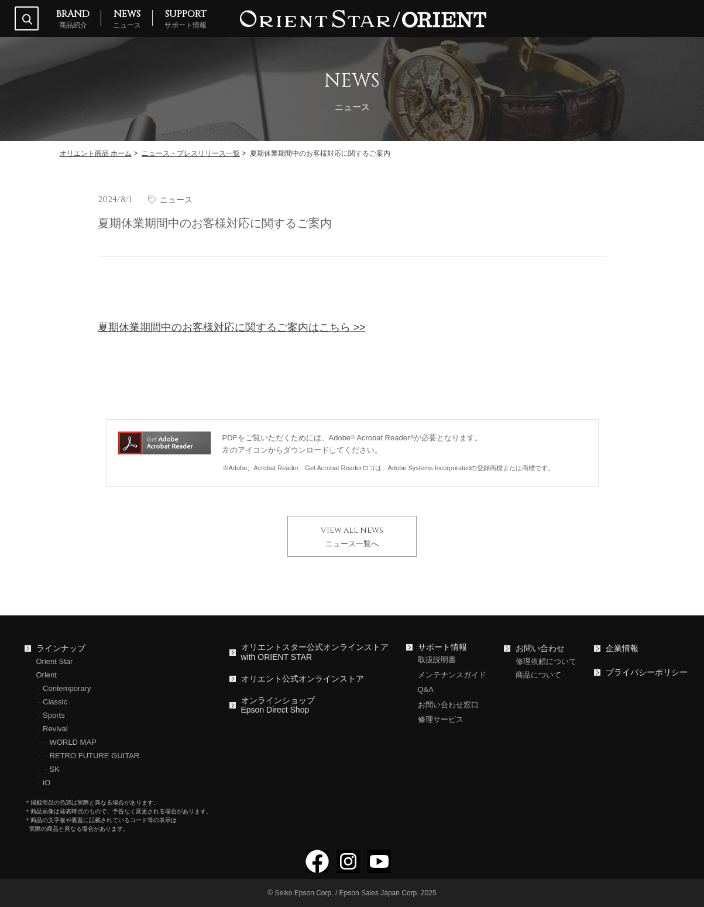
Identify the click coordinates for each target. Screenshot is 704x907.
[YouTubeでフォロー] (379, 868)
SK (55, 769)
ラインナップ (60, 648)
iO (46, 782)
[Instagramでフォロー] (348, 868)
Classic (55, 701)
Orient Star (54, 661)
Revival (55, 728)
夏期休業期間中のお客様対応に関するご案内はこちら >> (232, 327)
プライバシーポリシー (647, 672)
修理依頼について (546, 661)
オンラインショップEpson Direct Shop (278, 705)
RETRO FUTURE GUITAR (95, 755)
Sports (54, 715)
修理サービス (440, 719)
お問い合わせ (540, 648)
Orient (46, 674)
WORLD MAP (73, 742)
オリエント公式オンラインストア (302, 678)
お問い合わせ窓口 (448, 704)
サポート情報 (442, 647)
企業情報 (622, 648)
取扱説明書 (437, 659)
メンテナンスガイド (452, 674)
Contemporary (67, 688)
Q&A (426, 689)
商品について (538, 674)
